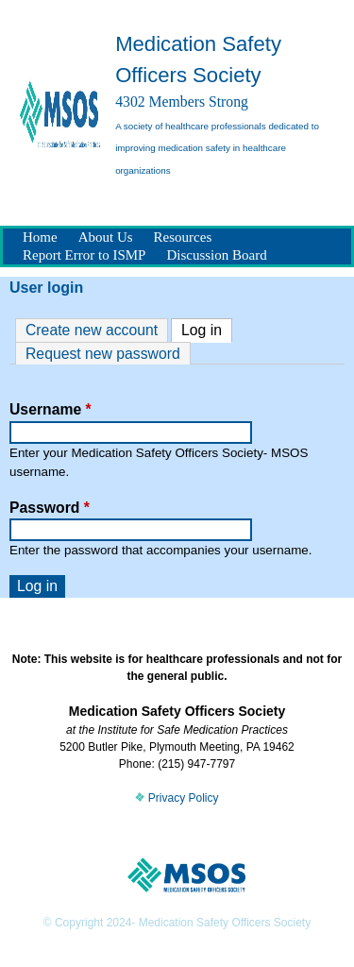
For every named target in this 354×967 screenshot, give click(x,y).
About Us (105, 237)
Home (40, 237)
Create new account (91, 330)
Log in (206, 328)
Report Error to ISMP (84, 255)
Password (49, 508)
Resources (183, 237)
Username (50, 409)
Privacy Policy (176, 798)
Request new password (102, 354)
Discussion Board (216, 255)
